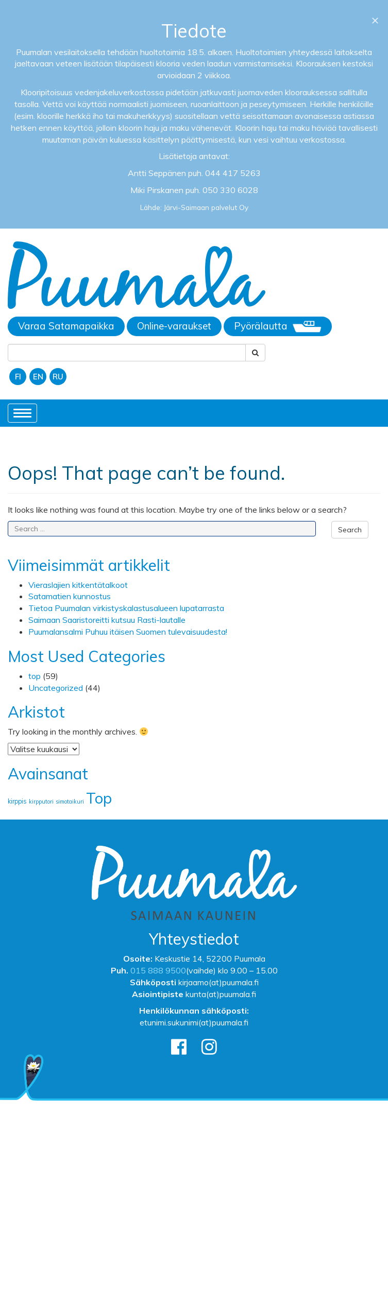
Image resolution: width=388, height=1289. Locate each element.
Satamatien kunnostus (69, 596)
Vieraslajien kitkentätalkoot (78, 585)
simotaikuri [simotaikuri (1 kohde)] (70, 801)
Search (350, 529)
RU (58, 376)
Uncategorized (55, 688)
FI (18, 376)
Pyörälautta (278, 327)
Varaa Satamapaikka (66, 326)
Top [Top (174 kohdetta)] (99, 798)
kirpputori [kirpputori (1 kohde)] (41, 801)
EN (38, 376)
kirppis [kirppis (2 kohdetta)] (17, 801)
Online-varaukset (174, 326)
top (34, 676)
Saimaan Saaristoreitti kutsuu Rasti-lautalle (106, 620)
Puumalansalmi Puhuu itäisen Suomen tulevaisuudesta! (127, 631)
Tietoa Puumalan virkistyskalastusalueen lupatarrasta (126, 608)
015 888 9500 (158, 970)
